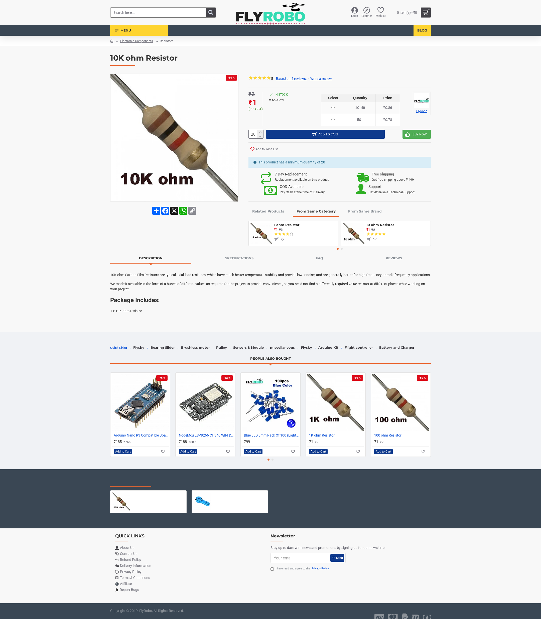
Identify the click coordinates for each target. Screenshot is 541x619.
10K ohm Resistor (147, 489)
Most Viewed (172, 476)
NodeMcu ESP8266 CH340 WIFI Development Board (206, 430)
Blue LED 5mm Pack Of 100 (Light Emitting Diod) (271, 430)
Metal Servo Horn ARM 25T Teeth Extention (240, 489)
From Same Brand (365, 211)
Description (151, 258)
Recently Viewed (131, 476)
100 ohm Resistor (387, 430)
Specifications (239, 258)
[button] (338, 249)
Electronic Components (136, 41)
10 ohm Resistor (380, 225)
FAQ (319, 258)
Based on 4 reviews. (291, 79)
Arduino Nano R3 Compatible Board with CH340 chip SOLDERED (141, 430)
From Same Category (316, 211)
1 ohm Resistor (287, 225)
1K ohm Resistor (322, 430)
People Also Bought (270, 353)
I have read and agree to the (300, 563)
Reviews (394, 258)
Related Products (268, 211)
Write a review (321, 79)
